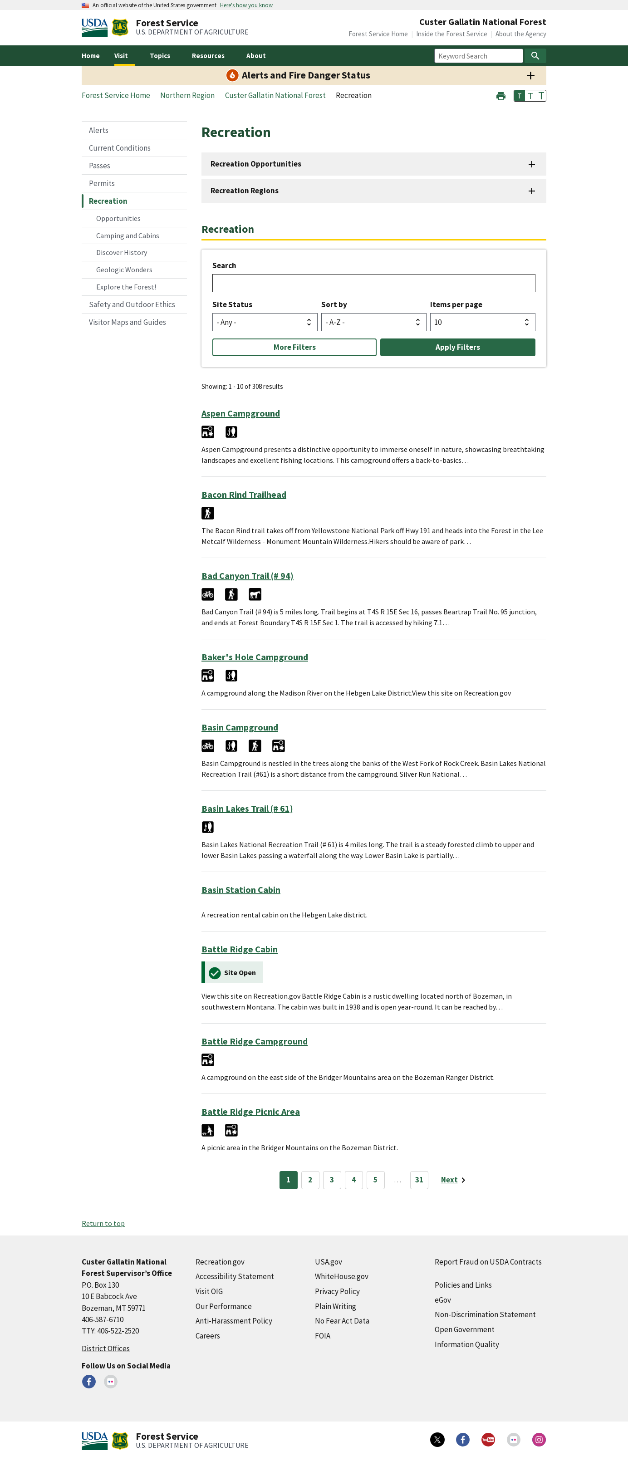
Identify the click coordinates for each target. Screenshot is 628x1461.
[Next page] (455, 1180)
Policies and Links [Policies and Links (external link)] (463, 1285)
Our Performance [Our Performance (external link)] (224, 1306)
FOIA (322, 1336)
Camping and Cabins (127, 235)
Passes (99, 166)
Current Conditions (120, 148)
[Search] (535, 56)
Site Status (232, 304)
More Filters (295, 347)
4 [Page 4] (354, 1180)
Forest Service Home (378, 34)
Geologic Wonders (124, 269)
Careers (208, 1336)
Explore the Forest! (126, 286)
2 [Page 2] (310, 1180)
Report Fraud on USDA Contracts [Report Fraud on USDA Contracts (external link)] (488, 1262)
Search (224, 265)
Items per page (456, 304)
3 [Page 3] (332, 1180)
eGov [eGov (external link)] (443, 1300)
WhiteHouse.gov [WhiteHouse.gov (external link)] (341, 1276)
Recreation (108, 201)
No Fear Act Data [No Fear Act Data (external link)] (342, 1321)
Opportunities (118, 218)
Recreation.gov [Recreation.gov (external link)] (220, 1262)
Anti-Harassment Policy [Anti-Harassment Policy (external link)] (234, 1321)
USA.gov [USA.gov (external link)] (328, 1262)
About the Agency (521, 34)
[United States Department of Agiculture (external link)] (97, 28)
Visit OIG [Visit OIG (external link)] (209, 1291)
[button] (501, 95)
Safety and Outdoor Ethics (132, 304)
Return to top (103, 1223)
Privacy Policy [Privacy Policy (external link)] (337, 1291)
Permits (102, 183)
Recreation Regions (245, 191)
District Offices (106, 1348)
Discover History (121, 252)
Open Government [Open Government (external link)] (465, 1329)
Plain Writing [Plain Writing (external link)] (335, 1306)
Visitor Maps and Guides (127, 322)
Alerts (98, 130)
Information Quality (467, 1344)
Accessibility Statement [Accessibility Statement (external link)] (235, 1276)
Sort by (334, 304)
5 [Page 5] (375, 1180)
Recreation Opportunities (256, 164)
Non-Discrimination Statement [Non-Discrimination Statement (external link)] (485, 1314)
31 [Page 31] (419, 1180)
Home (91, 55)
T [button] (519, 95)
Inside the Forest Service (451, 34)
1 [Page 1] (288, 1180)
